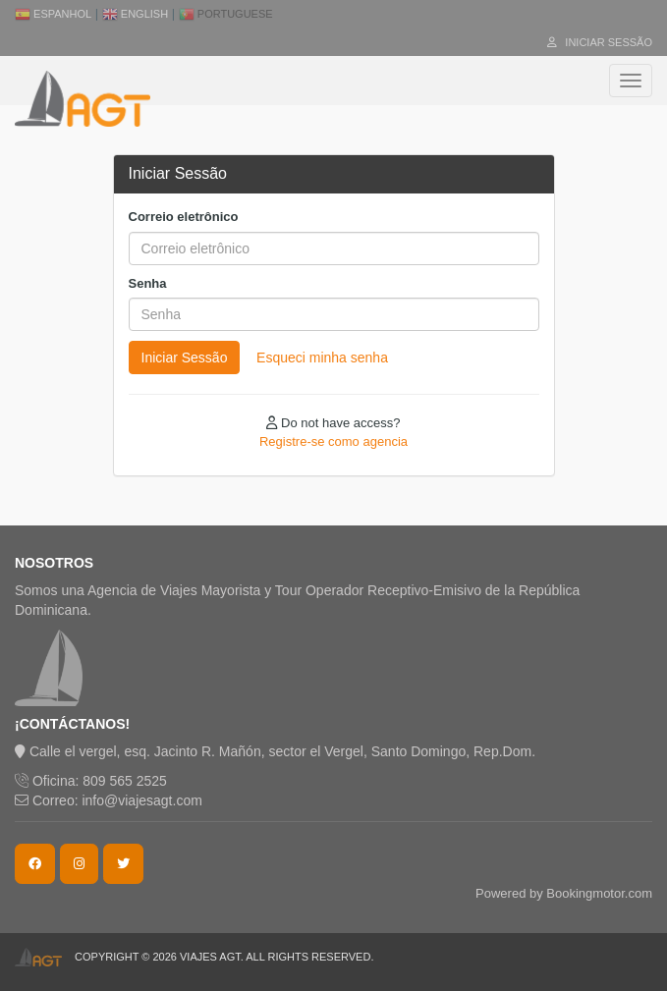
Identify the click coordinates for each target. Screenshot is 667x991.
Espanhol (53, 14)
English (135, 14)
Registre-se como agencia (333, 441)
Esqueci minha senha (322, 357)
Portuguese (226, 14)
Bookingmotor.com (599, 893)
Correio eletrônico (184, 216)
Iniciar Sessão (599, 42)
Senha (148, 283)
